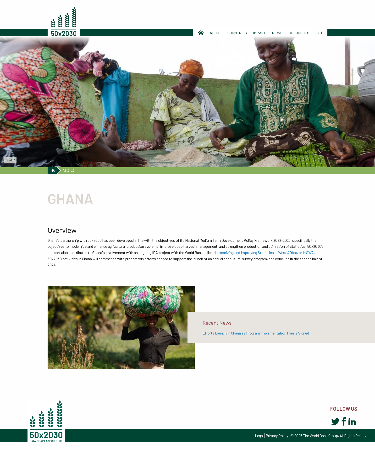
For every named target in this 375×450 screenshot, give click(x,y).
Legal (259, 435)
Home (52, 170)
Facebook (344, 422)
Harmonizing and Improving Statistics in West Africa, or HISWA (263, 252)
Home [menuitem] (201, 32)
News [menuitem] (277, 32)
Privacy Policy (277, 435)
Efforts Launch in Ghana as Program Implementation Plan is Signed (256, 333)
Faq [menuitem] (318, 32)
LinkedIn (352, 422)
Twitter (335, 422)
